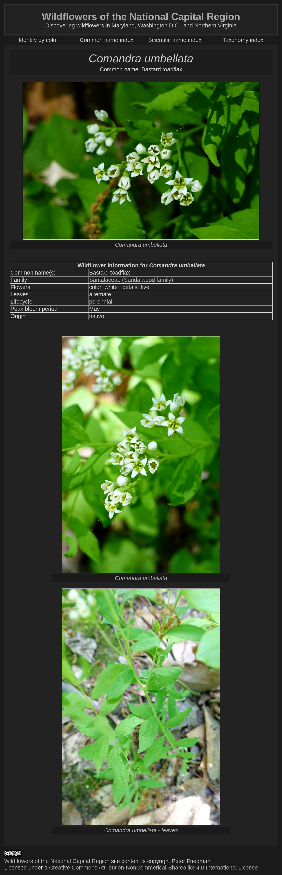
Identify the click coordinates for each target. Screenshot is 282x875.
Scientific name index (174, 40)
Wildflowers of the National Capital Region (57, 861)
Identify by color (38, 40)
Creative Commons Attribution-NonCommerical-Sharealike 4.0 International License (153, 867)
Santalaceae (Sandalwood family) (131, 280)
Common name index (106, 40)
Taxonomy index (243, 40)
